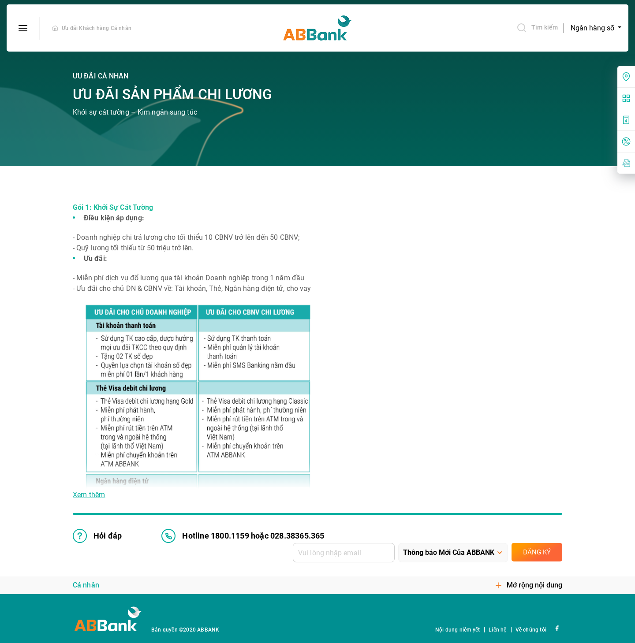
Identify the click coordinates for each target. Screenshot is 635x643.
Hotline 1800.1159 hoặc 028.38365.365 (242, 536)
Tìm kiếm (537, 27)
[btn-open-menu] (23, 28)
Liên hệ (497, 630)
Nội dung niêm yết (457, 630)
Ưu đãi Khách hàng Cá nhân (96, 28)
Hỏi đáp (97, 536)
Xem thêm (89, 494)
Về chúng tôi (530, 630)
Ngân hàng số (593, 28)
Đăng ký (537, 552)
